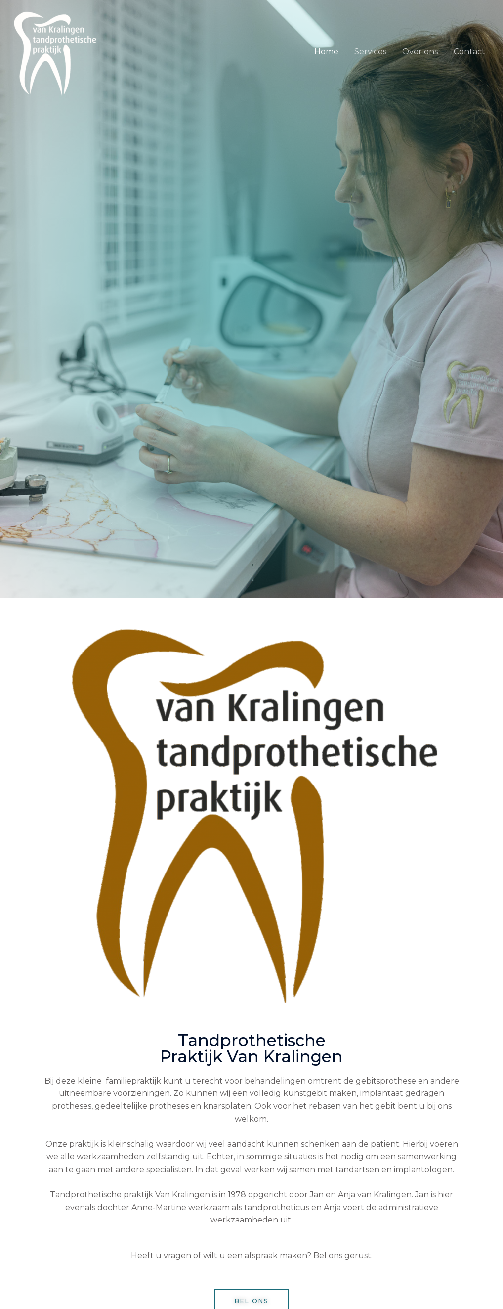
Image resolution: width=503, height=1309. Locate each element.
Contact (469, 51)
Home (326, 51)
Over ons (420, 51)
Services (370, 51)
